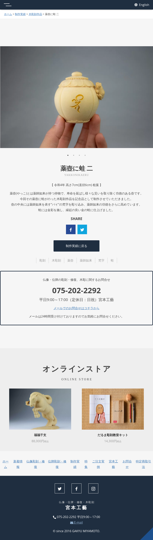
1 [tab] (68, 155)
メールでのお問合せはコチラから (76, 308)
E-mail (76, 522)
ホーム (8, 14)
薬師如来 (86, 260)
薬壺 (70, 260)
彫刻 (42, 260)
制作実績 (20, 14)
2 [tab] (74, 155)
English (141, 5)
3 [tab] (79, 155)
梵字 (101, 260)
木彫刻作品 (35, 14)
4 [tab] (85, 155)
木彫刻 (56, 260)
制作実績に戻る (76, 246)
